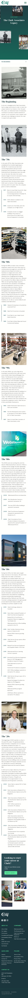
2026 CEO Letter (5, 941)
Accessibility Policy (18, 956)
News (2, 939)
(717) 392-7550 (5, 981)
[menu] (25, 2)
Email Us (3, 978)
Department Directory (6, 960)
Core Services (4, 943)
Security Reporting (5, 992)
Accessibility (14, 992)
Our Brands (4, 945)
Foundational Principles (7, 935)
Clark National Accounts (20, 939)
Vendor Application (6, 956)
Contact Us (4, 958)
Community (4, 933)
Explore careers (10, 873)
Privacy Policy (17, 958)
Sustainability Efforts (6, 937)
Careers (3, 954)
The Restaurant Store (19, 931)
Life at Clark (4, 929)
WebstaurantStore (18, 929)
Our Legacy (4, 931)
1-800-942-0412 (5, 982)
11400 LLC (16, 936)
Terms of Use (17, 954)
